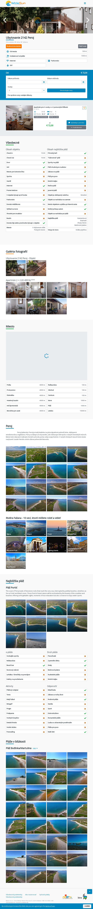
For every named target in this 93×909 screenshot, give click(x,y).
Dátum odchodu (53, 78)
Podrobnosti (76, 127)
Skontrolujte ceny (66, 90)
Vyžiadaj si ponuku (76, 123)
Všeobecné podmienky (14, 895)
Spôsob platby (44, 895)
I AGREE (87, 906)
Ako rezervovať (30, 895)
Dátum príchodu (13, 78)
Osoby (10, 87)
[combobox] (27, 90)
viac (35, 748)
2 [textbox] (9, 90)
